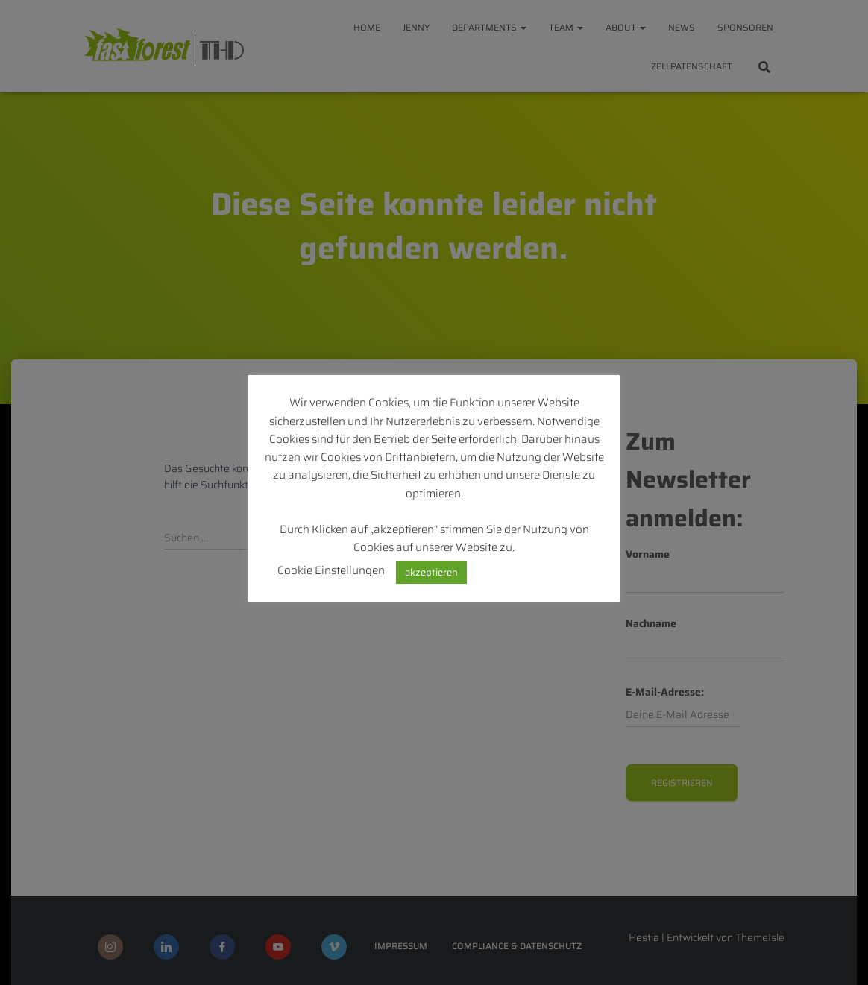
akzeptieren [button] (431, 572)
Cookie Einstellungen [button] (331, 570)
